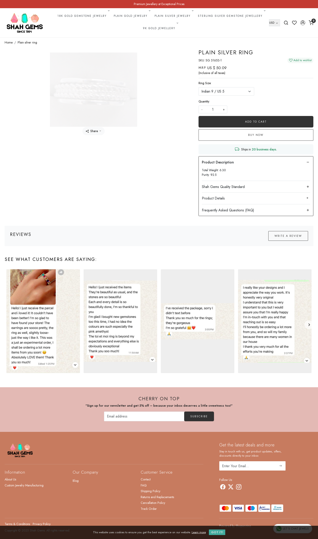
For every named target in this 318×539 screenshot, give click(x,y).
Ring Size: (205, 83)
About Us (10, 479)
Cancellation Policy (153, 503)
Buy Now (255, 135)
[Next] (309, 324)
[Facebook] (222, 488)
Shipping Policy (150, 491)
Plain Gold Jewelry (132, 16)
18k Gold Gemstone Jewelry (83, 16)
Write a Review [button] (288, 236)
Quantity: (204, 101)
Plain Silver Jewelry (174, 16)
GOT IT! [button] (217, 532)
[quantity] (213, 109)
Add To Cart (256, 122)
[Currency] (274, 22)
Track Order (149, 509)
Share (92, 131)
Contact (146, 479)
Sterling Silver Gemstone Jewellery (231, 16)
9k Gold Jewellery (160, 28)
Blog (76, 480)
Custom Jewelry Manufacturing (24, 485)
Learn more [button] (199, 532)
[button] (303, 22)
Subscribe (199, 416)
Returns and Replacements (157, 497)
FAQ (144, 485)
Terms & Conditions (17, 524)
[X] (230, 488)
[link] (286, 22)
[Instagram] (238, 488)
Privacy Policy (42, 524)
